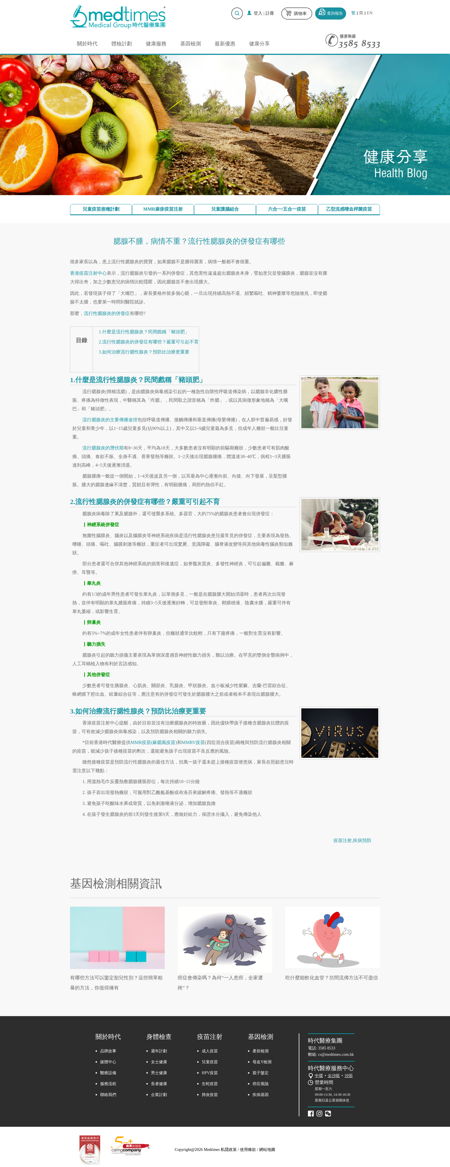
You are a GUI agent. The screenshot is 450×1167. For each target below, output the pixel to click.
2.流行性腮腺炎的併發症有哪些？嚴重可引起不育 (149, 341)
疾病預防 (362, 840)
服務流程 (108, 1084)
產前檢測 (261, 1051)
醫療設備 (108, 1073)
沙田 (349, 1076)
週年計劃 (159, 1051)
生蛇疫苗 (210, 1084)
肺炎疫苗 (210, 1095)
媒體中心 (108, 1062)
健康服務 (156, 44)
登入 (258, 13)
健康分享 (259, 44)
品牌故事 (108, 1051)
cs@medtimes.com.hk (336, 1054)
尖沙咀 (334, 1076)
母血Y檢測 (262, 1062)
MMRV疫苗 (193, 742)
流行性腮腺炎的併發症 (107, 313)
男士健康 (159, 1073)
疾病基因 (261, 1095)
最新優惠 (225, 44)
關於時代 (87, 44)
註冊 (269, 13)
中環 (319, 1076)
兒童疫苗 (210, 1062)
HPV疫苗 (210, 1073)
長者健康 (159, 1084)
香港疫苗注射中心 (88, 273)
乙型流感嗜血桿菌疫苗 (349, 209)
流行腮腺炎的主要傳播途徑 (109, 419)
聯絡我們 (108, 1095)
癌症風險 (261, 1084)
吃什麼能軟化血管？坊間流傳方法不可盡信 (331, 977)
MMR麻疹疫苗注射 (163, 209)
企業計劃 (159, 1095)
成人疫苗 (210, 1051)
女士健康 (159, 1062)
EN (370, 13)
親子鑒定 (261, 1073)
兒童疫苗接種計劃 (101, 209)
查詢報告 (335, 13)
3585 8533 (326, 1048)
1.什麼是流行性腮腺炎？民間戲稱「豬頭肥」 (144, 331)
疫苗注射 (342, 840)
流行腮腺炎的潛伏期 (103, 447)
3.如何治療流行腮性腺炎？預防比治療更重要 (144, 351)
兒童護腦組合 (225, 209)
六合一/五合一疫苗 (287, 209)
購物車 (300, 13)
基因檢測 (190, 44)
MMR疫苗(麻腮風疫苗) (154, 742)
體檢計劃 (121, 44)
